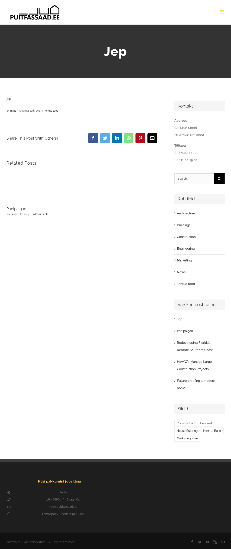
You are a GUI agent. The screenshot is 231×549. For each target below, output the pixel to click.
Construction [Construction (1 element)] (185, 423)
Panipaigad (16, 209)
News (181, 272)
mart (13, 110)
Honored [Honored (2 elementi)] (206, 423)
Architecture (186, 213)
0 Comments (40, 214)
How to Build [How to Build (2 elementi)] (212, 430)
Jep (179, 319)
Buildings (183, 225)
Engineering (186, 249)
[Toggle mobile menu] (222, 12)
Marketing (184, 260)
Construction (186, 237)
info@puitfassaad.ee (63, 506)
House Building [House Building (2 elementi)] (187, 430)
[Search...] (194, 178)
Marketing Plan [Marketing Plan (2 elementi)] (187, 438)
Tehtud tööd (51, 110)
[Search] (219, 178)
